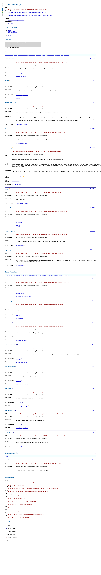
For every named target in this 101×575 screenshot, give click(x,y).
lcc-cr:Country (19, 321)
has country (19, 277)
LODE (2, 9)
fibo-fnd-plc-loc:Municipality (22, 387)
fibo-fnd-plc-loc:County (21, 343)
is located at (65, 277)
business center (9, 55)
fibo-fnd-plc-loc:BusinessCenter (23, 298)
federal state (32, 55)
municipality (38, 55)
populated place (59, 55)
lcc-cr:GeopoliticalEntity (21, 125)
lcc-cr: (9, 17)
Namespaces (11, 34)
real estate (66, 55)
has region (50, 277)
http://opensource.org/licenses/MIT (16, 20)
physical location (50, 55)
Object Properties (12, 31)
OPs (94, 280)
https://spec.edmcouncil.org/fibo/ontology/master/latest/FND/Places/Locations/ (27, 12)
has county (18, 98)
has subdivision (58, 277)
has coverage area (33, 277)
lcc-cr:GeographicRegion (22, 205)
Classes (9, 30)
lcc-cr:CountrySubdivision (22, 95)
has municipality (16, 186)
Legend (9, 35)
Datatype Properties (12, 32)
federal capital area (23, 55)
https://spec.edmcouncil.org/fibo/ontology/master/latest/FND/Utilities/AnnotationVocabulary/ (30, 15)
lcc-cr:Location (19, 224)
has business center (21, 76)
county (15, 55)
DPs (94, 463)
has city (7, 460)
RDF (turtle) (10, 23)
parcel (43, 55)
